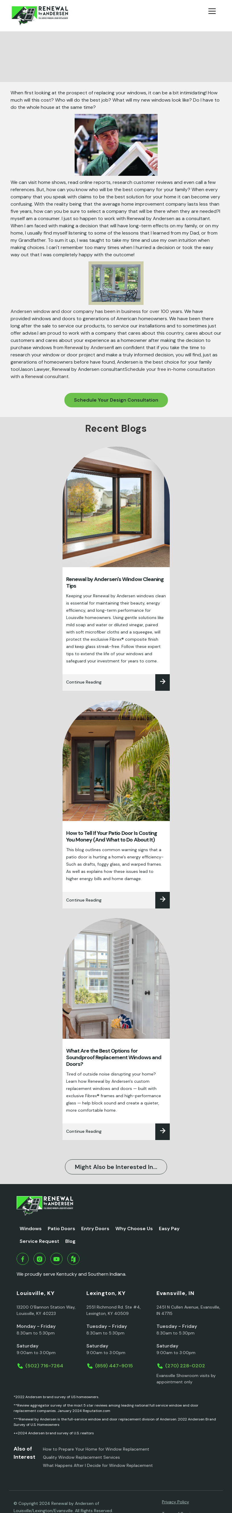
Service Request (39, 1241)
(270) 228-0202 (185, 1366)
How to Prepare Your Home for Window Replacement (96, 1449)
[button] (214, 15)
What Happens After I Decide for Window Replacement (98, 1465)
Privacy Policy (175, 1502)
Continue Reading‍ (84, 682)
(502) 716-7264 (44, 1366)
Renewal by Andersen (88, 347)
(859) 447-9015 (114, 1366)
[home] (39, 15)
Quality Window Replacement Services (81, 1457)
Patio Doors (61, 1228)
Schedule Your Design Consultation (116, 400)
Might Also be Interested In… (116, 1167)
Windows (31, 1228)
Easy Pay (169, 1228)
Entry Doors (95, 1228)
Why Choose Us (134, 1228)
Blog (70, 1241)
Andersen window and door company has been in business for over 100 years (96, 311)
